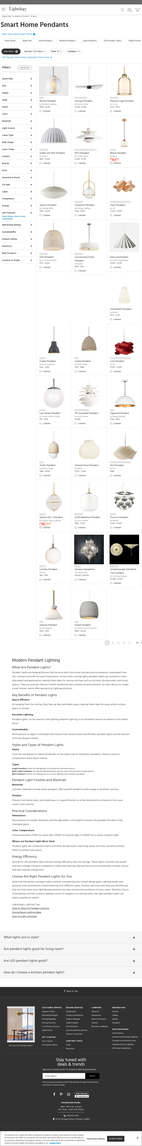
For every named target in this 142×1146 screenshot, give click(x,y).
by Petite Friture (81, 104)
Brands (115, 1019)
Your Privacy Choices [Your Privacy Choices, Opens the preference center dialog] (96, 1138)
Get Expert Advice (50, 1044)
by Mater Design (46, 468)
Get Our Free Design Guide (21, 1045)
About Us (95, 1011)
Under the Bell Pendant (52, 153)
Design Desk (71, 1011)
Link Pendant (117, 361)
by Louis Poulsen (81, 156)
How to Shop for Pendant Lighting (30, 908)
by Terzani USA (81, 572)
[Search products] (122, 9)
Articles (115, 1011)
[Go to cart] (138, 9)
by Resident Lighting (48, 104)
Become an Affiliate (100, 1026)
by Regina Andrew (117, 416)
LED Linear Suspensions (121, 1048)
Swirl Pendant (117, 205)
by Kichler (79, 263)
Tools (68, 1044)
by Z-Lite (114, 104)
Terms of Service (53, 1085)
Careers (95, 1022)
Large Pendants (90, 40)
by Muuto (44, 156)
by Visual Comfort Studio (50, 416)
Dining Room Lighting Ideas (26, 912)
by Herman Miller (46, 208)
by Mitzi (113, 156)
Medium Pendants (67, 40)
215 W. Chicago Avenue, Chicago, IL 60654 (71, 1119)
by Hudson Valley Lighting (50, 520)
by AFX (42, 572)
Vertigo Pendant (83, 101)
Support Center (48, 1011)
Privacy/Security (49, 1022)
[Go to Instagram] (69, 1095)
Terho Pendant (47, 465)
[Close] (138, 1138)
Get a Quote (47, 1041)
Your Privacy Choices (50, 1027)
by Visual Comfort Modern (86, 628)
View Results (24, 67)
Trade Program (72, 1022)
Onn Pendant (47, 257)
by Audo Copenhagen (119, 260)
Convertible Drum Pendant (84, 259)
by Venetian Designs (118, 576)
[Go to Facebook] (54, 1095)
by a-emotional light (48, 260)
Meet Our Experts (99, 1019)
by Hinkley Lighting (82, 208)
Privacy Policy (92, 1082)
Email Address (51, 1076)
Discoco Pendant (119, 517)
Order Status (47, 1030)
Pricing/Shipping (48, 1019)
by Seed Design (81, 364)
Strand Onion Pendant (86, 465)
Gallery (115, 1015)
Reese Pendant (118, 153)
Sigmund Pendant (119, 413)
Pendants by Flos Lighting (122, 1044)
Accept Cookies (115, 1138)
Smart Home (10, 40)
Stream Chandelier (85, 569)
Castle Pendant (83, 361)
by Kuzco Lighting (47, 364)
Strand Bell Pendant (121, 309)
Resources (70, 1048)
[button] (3, 9)
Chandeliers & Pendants (21, 16)
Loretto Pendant (48, 569)
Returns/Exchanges (50, 1015)
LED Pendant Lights (112, 40)
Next (141, 643)
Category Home (6, 16)
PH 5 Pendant (82, 153)
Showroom (96, 1015)
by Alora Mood (46, 628)
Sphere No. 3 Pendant (51, 517)
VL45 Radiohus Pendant (87, 517)
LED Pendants (118, 1033)
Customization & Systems (76, 1030)
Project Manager (73, 1019)
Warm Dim (27, 40)
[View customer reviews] (82, 1095)
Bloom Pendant (48, 101)
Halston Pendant (48, 625)
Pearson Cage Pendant (122, 101)
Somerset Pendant (85, 205)
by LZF (113, 208)
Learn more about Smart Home (18, 34)
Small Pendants (45, 40)
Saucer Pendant (48, 205)
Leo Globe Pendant (50, 413)
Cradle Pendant (48, 361)
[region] (71, 1138)
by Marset (114, 520)
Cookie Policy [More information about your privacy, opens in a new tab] (55, 1143)
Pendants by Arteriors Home (124, 1040)
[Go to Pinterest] (61, 1095)
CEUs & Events (72, 1026)
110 (137, 643)
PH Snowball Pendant (86, 413)
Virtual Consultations (74, 1015)
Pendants (33, 16)
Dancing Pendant (119, 257)
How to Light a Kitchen (24, 917)
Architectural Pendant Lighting (125, 1037)
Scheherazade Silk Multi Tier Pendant (123, 571)
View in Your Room (74, 1034)
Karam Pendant (83, 625)
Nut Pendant (117, 465)
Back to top (71, 991)
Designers (116, 1022)
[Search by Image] (129, 10)
